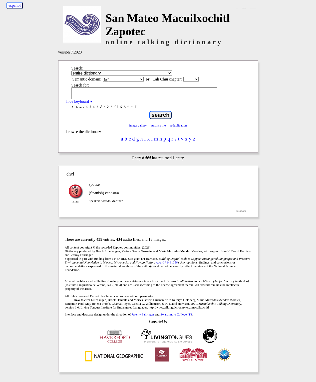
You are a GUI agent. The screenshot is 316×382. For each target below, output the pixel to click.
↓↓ (244, 8)
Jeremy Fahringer (143, 314)
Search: (77, 68)
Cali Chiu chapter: (167, 79)
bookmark (241, 211)
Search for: (80, 85)
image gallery (138, 125)
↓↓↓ (253, 8)
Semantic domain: (86, 79)
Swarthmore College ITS (176, 314)
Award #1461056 (167, 262)
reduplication (178, 125)
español (14, 5)
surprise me (158, 125)
